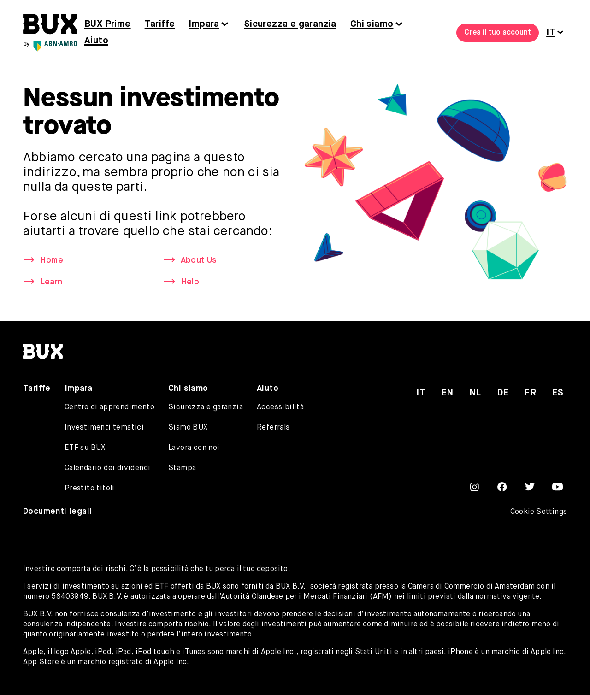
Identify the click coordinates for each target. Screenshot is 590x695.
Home (51, 260)
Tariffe (160, 24)
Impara (204, 24)
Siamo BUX (188, 427)
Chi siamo (372, 24)
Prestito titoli (90, 488)
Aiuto (96, 41)
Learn (51, 282)
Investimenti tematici (104, 427)
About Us (199, 260)
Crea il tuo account (497, 32)
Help (190, 282)
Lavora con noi (194, 448)
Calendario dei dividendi (108, 468)
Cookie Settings (538, 512)
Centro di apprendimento (109, 407)
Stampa (182, 468)
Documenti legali (57, 511)
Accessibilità (280, 407)
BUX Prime (107, 24)
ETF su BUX (85, 448)
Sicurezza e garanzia (290, 24)
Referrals (273, 427)
